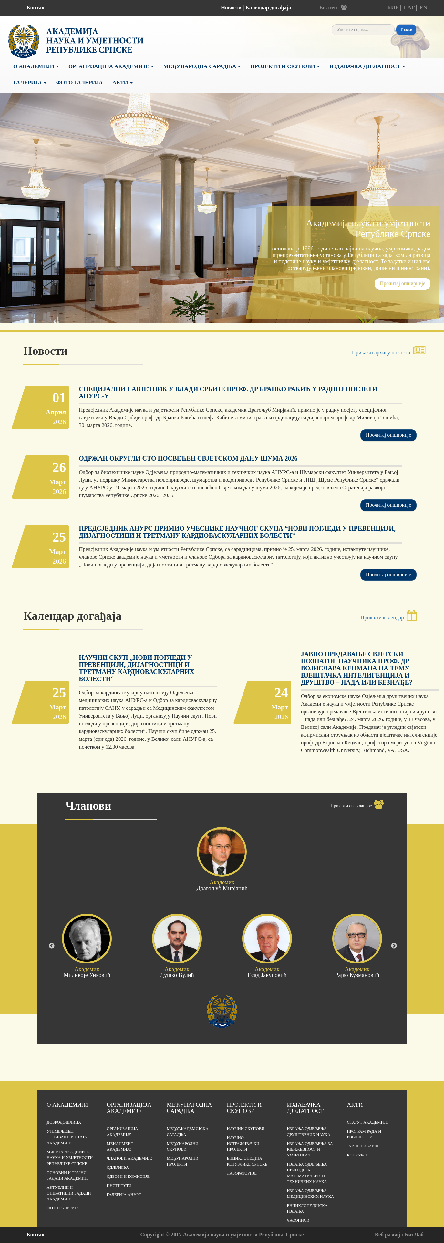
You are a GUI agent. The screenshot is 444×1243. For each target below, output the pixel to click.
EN (423, 8)
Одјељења (118, 1167)
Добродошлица (64, 1122)
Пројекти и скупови (285, 66)
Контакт (37, 8)
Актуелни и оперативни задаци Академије (69, 1193)
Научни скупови (245, 1128)
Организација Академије (111, 66)
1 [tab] (217, 314)
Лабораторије (242, 1173)
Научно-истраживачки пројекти (243, 1144)
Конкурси (358, 1155)
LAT (409, 8)
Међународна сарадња (202, 66)
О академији (36, 66)
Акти (122, 82)
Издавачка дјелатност (367, 66)
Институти (119, 1185)
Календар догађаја (268, 8)
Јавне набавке (363, 1146)
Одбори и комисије (128, 1176)
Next (394, 946)
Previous (51, 946)
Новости (231, 8)
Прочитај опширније (402, 283)
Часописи (298, 1220)
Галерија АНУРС (124, 1194)
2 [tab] (227, 314)
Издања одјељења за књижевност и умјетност (310, 1149)
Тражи (406, 29)
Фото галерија (79, 82)
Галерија (29, 82)
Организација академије (129, 1108)
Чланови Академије (129, 1158)
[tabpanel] (222, 235)
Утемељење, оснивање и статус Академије (68, 1137)
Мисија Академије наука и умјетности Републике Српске (70, 1158)
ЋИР (393, 8)
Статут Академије (367, 1122)
